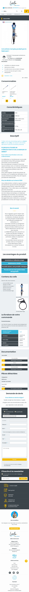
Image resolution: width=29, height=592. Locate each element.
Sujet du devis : (6, 414)
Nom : (4, 428)
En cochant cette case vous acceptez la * (12, 474)
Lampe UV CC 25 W (5, 92)
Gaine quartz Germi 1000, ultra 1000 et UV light (13, 93)
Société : (4, 420)
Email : (4, 435)
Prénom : (4, 424)
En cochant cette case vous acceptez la (12, 465)
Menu (5, 11)
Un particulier (19, 412)
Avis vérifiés (14, 586)
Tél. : (3, 439)
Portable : (5, 443)
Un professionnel (9, 412)
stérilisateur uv (7, 159)
